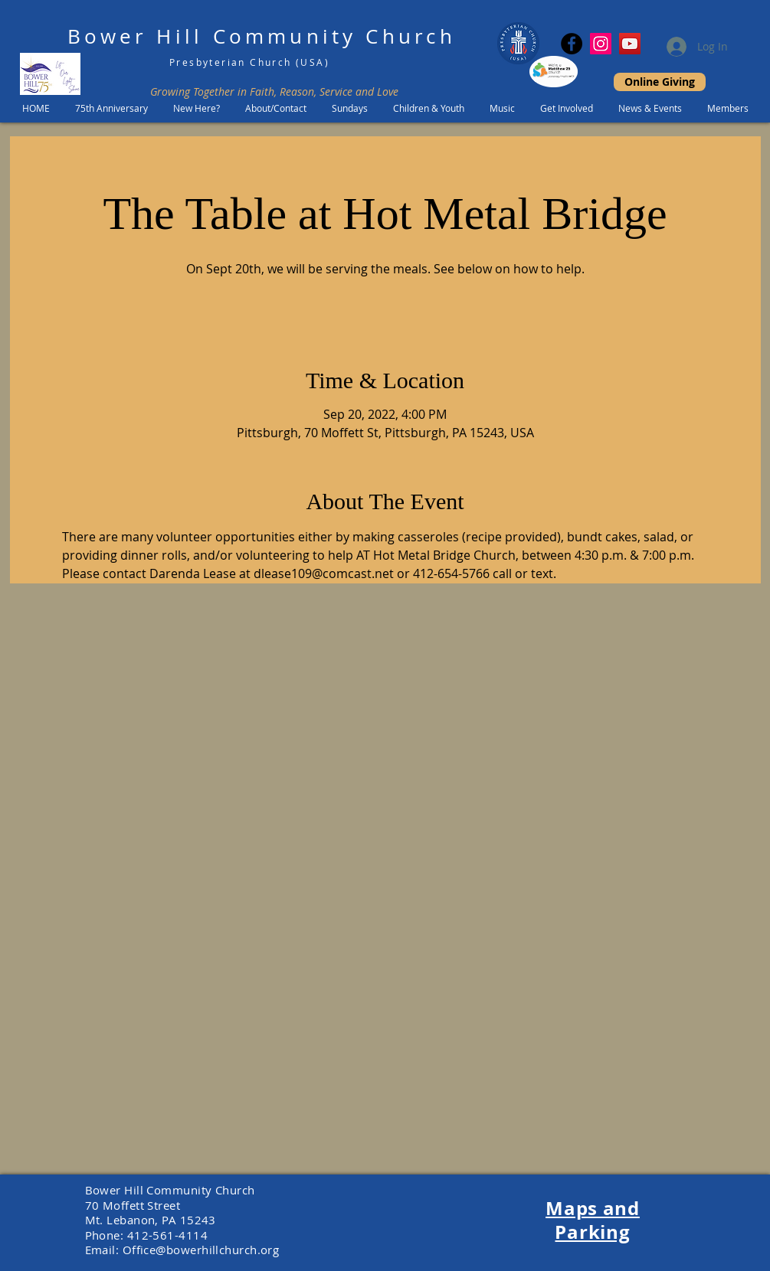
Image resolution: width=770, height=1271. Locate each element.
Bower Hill (135, 36)
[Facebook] (571, 43)
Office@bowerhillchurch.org (201, 1249)
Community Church (334, 36)
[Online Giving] (660, 82)
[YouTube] (630, 43)
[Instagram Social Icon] (600, 43)
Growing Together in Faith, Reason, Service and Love (274, 91)
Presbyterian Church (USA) (249, 62)
